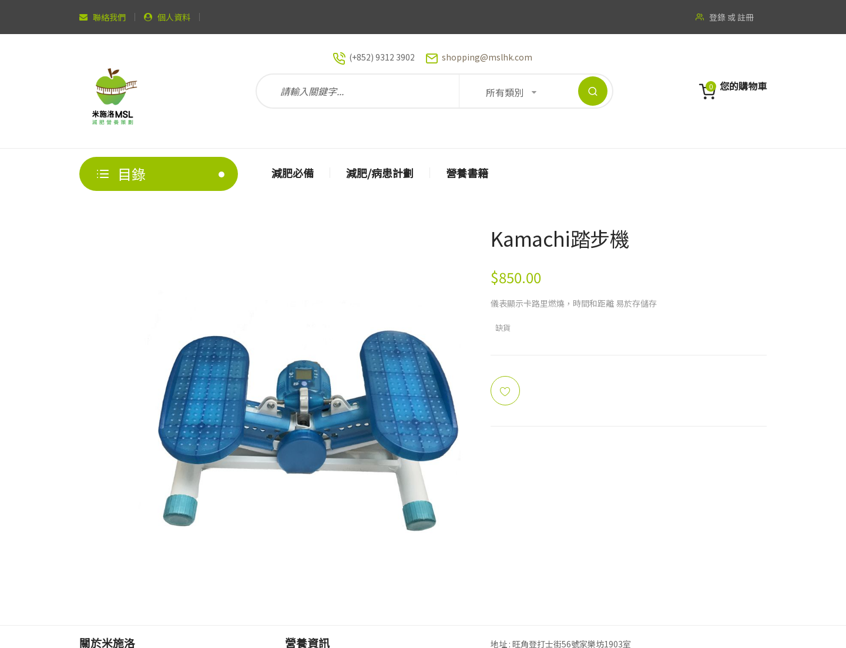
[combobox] (434, 91)
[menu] (511, 174)
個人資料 (173, 17)
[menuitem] (293, 172)
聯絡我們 (109, 17)
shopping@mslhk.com (487, 57)
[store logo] (114, 91)
